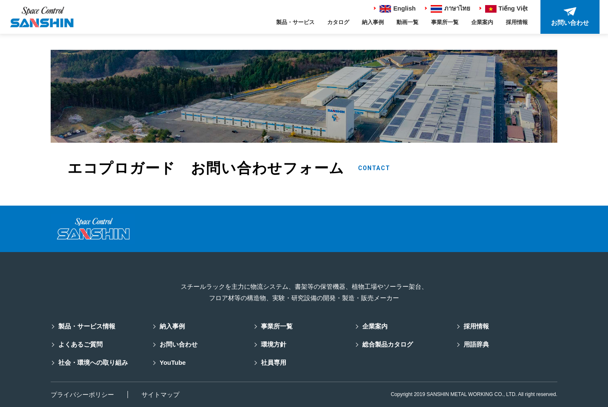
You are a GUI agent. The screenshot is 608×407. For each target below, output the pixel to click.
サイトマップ (160, 394)
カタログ (338, 22)
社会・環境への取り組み (93, 362)
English (396, 8)
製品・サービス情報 (86, 326)
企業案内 (482, 22)
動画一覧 (407, 22)
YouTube (173, 362)
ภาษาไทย (450, 8)
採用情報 (517, 22)
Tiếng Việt (506, 8)
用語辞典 (476, 344)
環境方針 (273, 344)
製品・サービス (295, 22)
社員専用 (273, 362)
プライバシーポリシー (82, 394)
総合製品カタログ (387, 344)
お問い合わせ (179, 344)
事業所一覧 (445, 22)
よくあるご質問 (80, 344)
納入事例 (373, 22)
